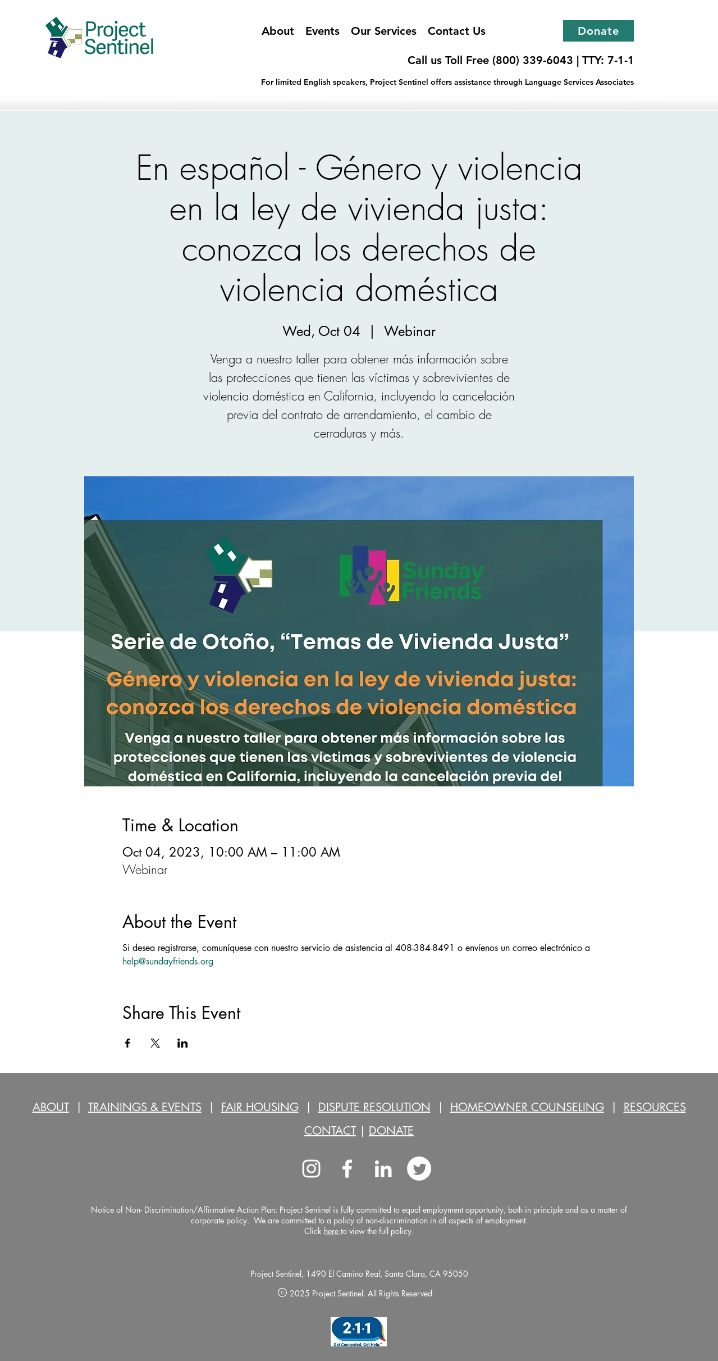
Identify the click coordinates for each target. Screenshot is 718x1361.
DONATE (391, 1130)
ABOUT (51, 1107)
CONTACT (330, 1130)
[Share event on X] (155, 1043)
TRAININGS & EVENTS (145, 1107)
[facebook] (347, 1169)
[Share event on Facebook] (127, 1043)
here (332, 1231)
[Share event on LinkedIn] (182, 1043)
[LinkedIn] (383, 1169)
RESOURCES (655, 1107)
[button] (383, 30)
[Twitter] (419, 1169)
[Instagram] (311, 1169)
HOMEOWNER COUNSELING (527, 1107)
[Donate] (598, 31)
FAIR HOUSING (260, 1107)
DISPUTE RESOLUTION (374, 1107)
